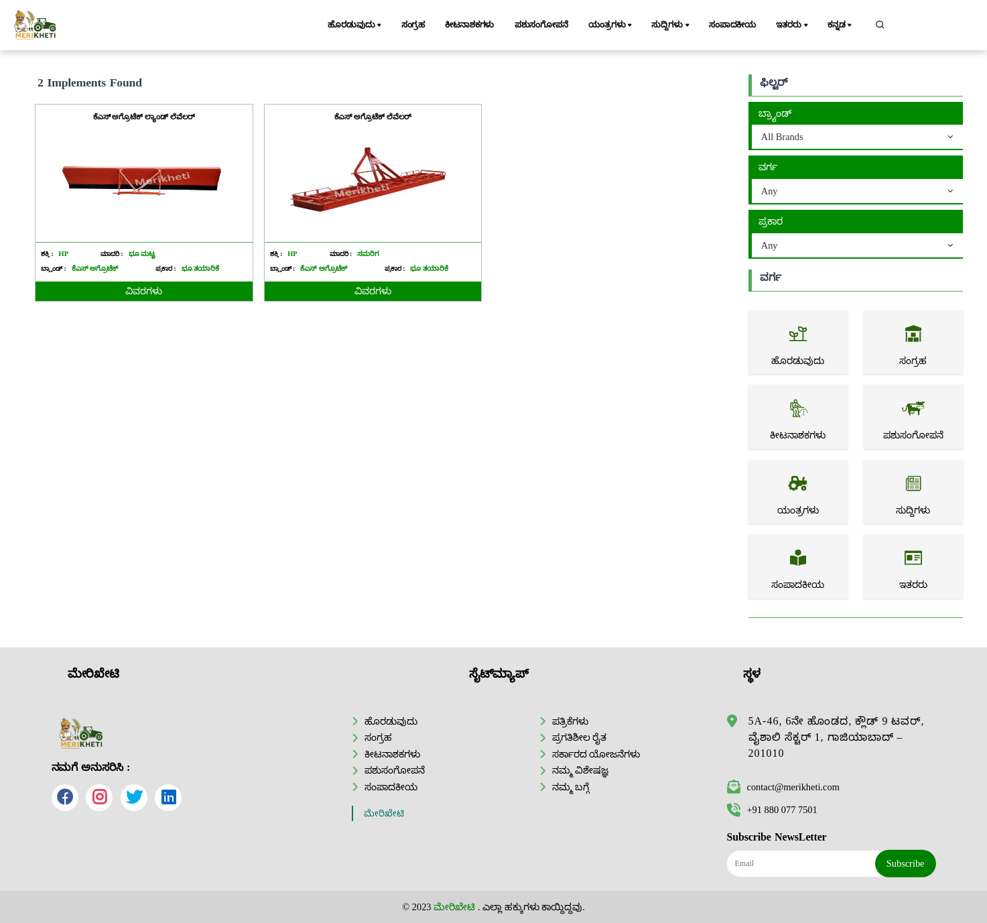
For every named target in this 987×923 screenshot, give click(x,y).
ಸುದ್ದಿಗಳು (671, 25)
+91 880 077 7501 (772, 809)
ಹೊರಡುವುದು (355, 25)
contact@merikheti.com (783, 787)
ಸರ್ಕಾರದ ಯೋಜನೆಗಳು (596, 754)
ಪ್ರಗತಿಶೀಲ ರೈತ (579, 737)
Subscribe (905, 863)
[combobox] (857, 137)
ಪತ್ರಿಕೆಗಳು (570, 721)
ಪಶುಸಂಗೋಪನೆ (541, 24)
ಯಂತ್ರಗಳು (611, 25)
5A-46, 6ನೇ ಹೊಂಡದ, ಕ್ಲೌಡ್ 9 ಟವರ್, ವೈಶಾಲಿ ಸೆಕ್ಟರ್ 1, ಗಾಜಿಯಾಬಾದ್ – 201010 (836, 737)
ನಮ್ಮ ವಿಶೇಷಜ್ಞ (580, 770)
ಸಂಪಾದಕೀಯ (732, 24)
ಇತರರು (792, 25)
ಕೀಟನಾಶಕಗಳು (469, 24)
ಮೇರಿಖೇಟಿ (384, 813)
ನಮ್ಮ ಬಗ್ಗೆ (571, 787)
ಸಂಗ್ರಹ (413, 24)
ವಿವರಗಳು (143, 291)
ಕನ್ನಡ (841, 25)
